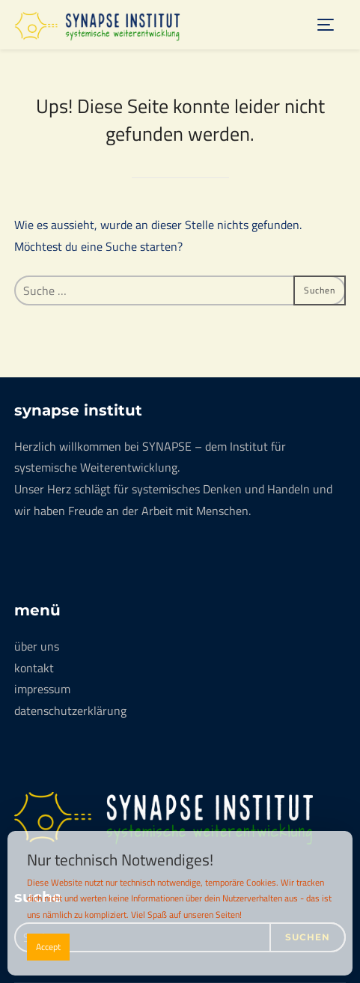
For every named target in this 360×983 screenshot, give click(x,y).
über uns (36, 646)
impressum (42, 689)
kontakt (34, 668)
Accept (48, 947)
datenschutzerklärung (70, 710)
